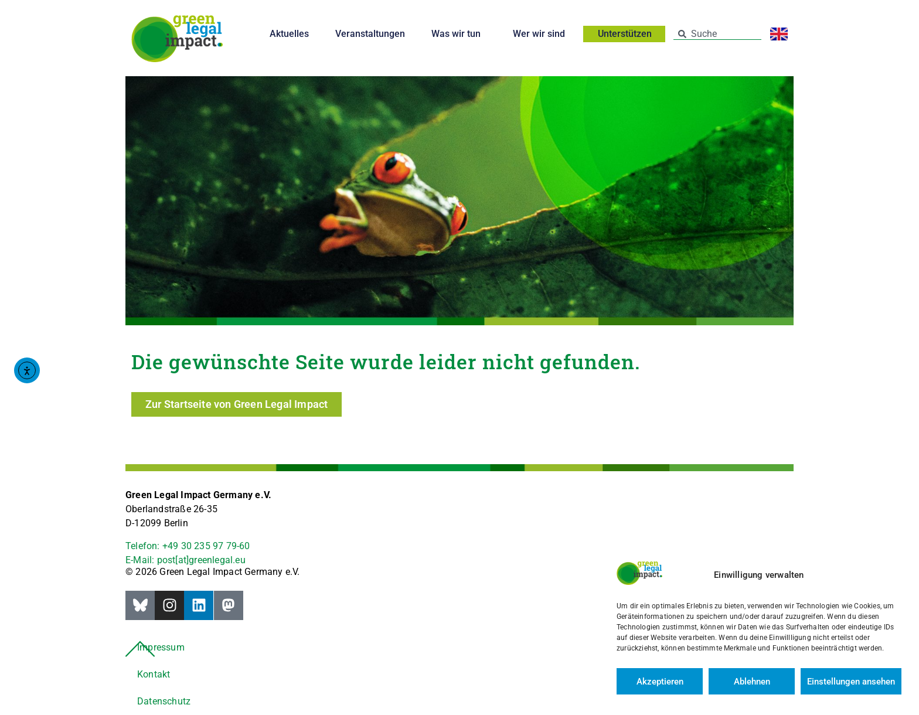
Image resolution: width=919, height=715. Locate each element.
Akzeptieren (660, 681)
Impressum (161, 647)
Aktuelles (289, 33)
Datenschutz (163, 701)
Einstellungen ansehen (851, 681)
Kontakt (153, 674)
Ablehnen (752, 681)
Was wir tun (458, 34)
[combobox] (717, 34)
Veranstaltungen (370, 33)
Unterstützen (628, 34)
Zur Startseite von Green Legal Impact (236, 404)
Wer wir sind (542, 34)
